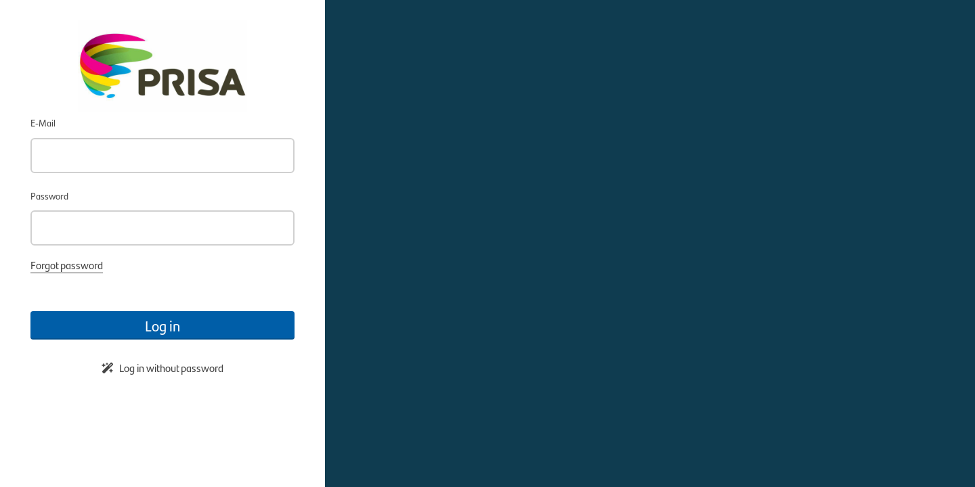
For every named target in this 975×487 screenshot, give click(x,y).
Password (49, 195)
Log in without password (162, 367)
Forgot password (66, 265)
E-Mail (43, 122)
